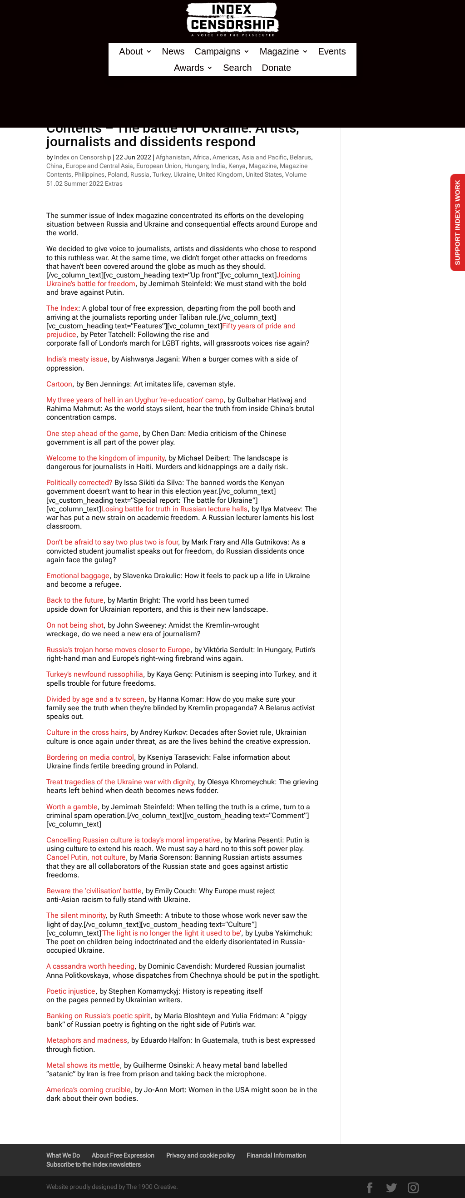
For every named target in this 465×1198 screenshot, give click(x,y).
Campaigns (218, 51)
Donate (277, 68)
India (218, 165)
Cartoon (59, 384)
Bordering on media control (90, 757)
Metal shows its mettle (83, 1065)
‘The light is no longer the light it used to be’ (171, 933)
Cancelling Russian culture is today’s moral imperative (133, 840)
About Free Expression (123, 1155)
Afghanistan (173, 157)
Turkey (161, 174)
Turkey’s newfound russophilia (94, 674)
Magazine (279, 51)
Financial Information (276, 1155)
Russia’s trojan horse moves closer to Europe (118, 649)
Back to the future (75, 600)
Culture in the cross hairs (86, 732)
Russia (139, 174)
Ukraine (184, 174)
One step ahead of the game (92, 433)
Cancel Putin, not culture (86, 857)
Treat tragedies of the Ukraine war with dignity (120, 781)
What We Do (63, 1155)
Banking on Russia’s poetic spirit (98, 1015)
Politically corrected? (79, 482)
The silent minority (75, 915)
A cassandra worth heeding (90, 966)
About (131, 51)
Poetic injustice (70, 991)
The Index (62, 308)
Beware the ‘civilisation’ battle (94, 890)
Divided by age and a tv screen (95, 699)
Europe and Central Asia (99, 165)
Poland (117, 174)
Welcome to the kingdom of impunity (105, 458)
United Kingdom (220, 174)
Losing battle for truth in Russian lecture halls (174, 509)
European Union (158, 165)
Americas (226, 157)
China (54, 165)
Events (332, 51)
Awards (189, 68)
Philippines (89, 174)
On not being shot (75, 625)
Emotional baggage (77, 575)
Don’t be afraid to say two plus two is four (112, 542)
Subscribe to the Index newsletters (93, 1164)
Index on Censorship (82, 157)
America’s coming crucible (88, 1089)
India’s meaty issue (77, 359)
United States (264, 174)
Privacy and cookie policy (200, 1155)
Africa (201, 157)
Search (237, 68)
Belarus (300, 157)
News (173, 51)
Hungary (196, 165)
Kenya (237, 165)
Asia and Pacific (264, 157)
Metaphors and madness (86, 1040)
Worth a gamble (72, 806)
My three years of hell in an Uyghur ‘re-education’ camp (134, 400)
